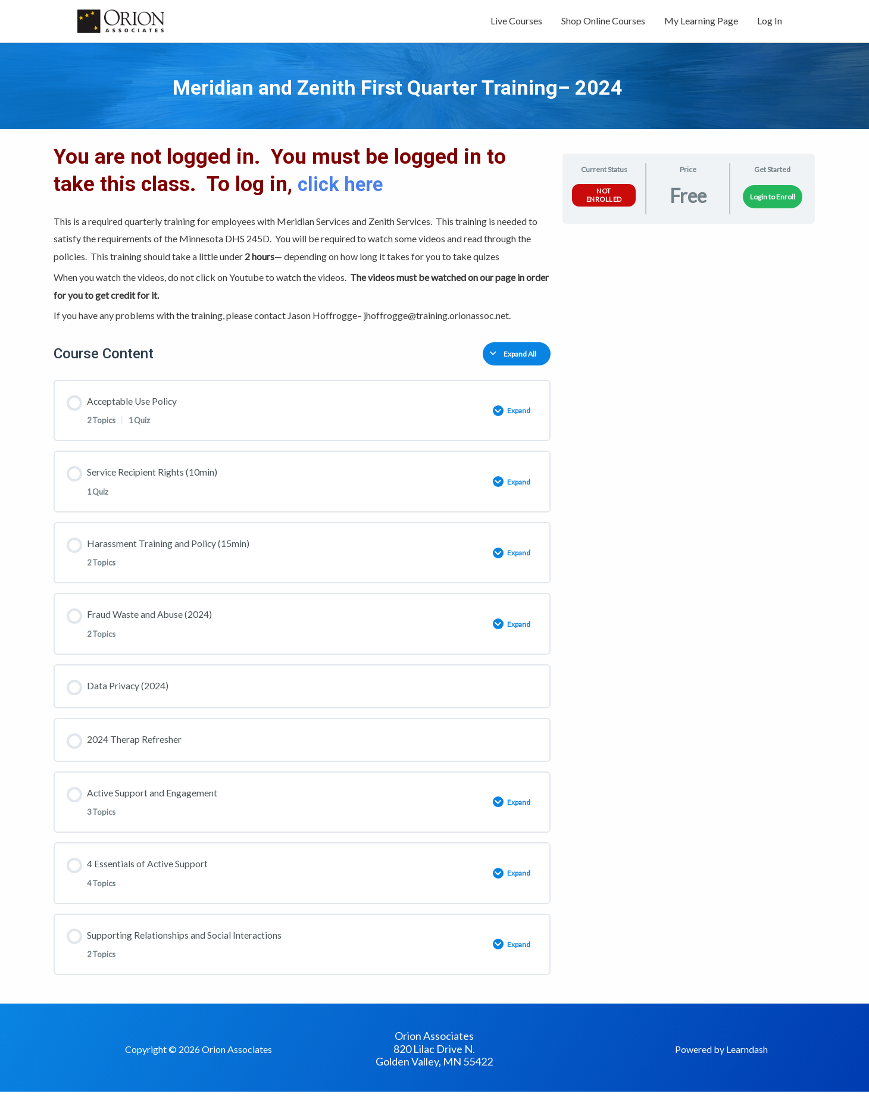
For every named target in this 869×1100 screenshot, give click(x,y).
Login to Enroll (772, 199)
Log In (769, 22)
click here (346, 187)
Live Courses (516, 22)
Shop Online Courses (603, 22)
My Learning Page (701, 22)
